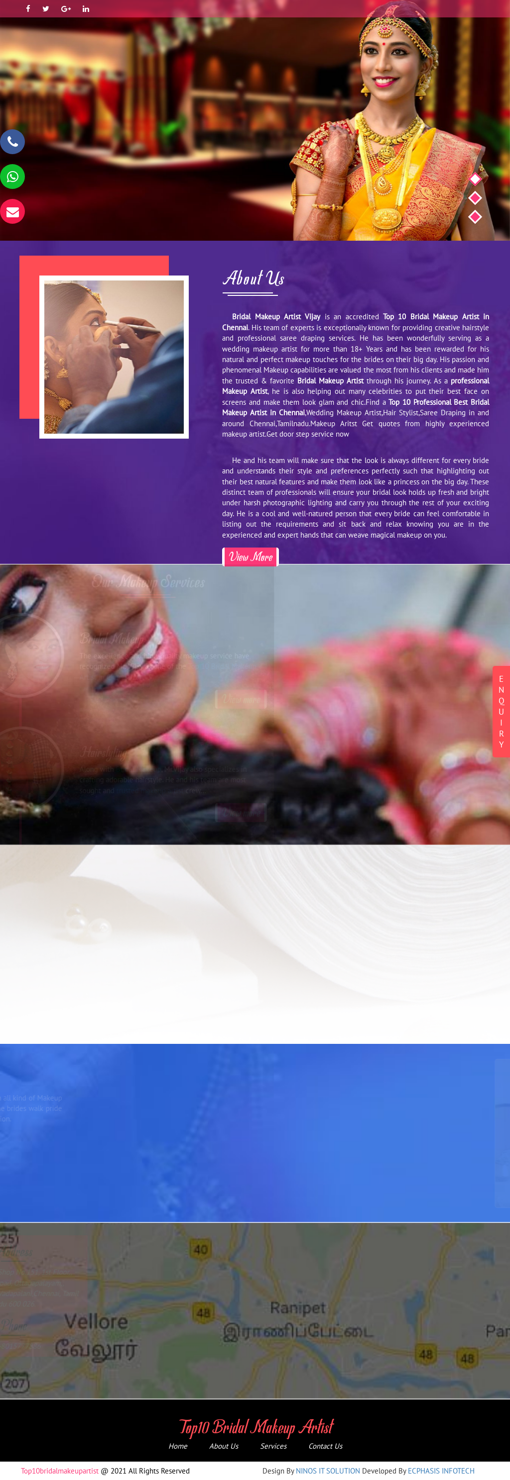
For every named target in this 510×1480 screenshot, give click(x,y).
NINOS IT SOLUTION (328, 1471)
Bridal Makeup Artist (330, 380)
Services (273, 1446)
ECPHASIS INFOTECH (441, 1471)
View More (250, 557)
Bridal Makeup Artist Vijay (276, 316)
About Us (223, 1446)
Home (177, 1446)
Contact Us (325, 1446)
